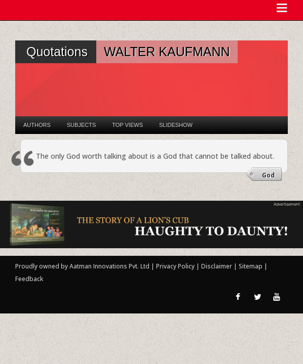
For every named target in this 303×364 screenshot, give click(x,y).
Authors (37, 125)
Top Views (127, 125)
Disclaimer (216, 266)
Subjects (81, 125)
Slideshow (176, 125)
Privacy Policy (176, 266)
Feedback (29, 279)
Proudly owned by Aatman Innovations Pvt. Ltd (82, 266)
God (268, 175)
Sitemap (251, 266)
